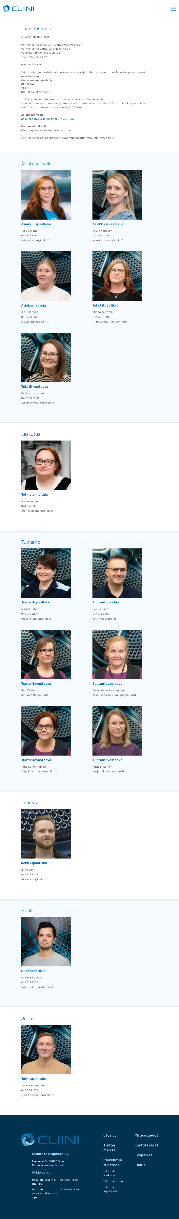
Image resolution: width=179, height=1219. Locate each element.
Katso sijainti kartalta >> (48, 1165)
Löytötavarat (146, 1145)
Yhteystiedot (146, 1135)
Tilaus (140, 1165)
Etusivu (110, 1135)
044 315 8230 (66, 119)
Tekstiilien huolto (114, 1181)
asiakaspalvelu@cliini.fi (37, 119)
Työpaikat (143, 1155)
